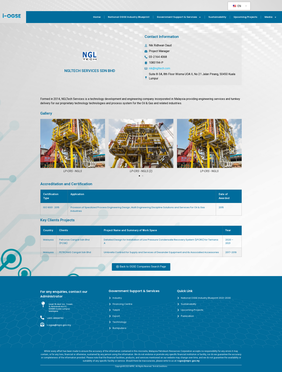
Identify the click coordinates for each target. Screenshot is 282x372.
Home (97, 17)
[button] (44, 146)
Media (271, 17)
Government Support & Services (179, 17)
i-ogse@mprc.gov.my (59, 325)
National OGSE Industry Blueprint (128, 17)
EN (237, 6)
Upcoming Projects (245, 17)
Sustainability (217, 17)
